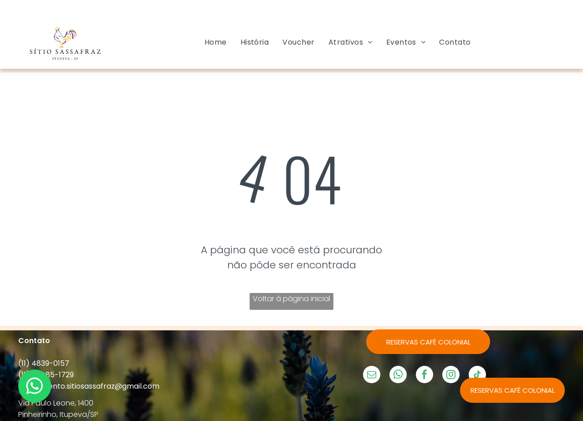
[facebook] (424, 375)
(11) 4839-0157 (43, 363)
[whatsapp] (398, 375)
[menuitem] (216, 42)
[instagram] (451, 375)
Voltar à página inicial (291, 298)
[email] (371, 375)
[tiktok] (477, 375)
